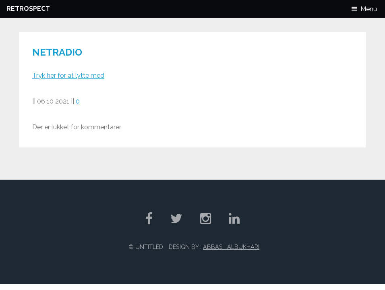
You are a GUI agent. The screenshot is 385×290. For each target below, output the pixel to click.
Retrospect (28, 8)
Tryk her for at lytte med (68, 75)
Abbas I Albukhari (231, 246)
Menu (368, 9)
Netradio (57, 52)
